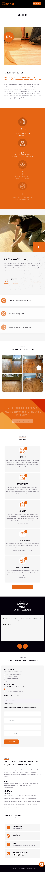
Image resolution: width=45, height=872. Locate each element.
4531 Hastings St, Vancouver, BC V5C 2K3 (24, 845)
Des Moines (11, 804)
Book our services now (22, 587)
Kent (30, 795)
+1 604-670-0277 (18, 828)
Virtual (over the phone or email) (14, 691)
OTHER (8, 681)
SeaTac (6, 804)
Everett (19, 798)
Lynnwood (14, 798)
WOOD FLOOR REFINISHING (13, 674)
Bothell (30, 798)
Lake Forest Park (8, 807)
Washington (7, 793)
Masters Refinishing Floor (28, 868)
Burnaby (12, 783)
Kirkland (16, 795)
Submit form (11, 741)
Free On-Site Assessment (13, 689)
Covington (22, 807)
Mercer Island (27, 801)
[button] (38, 367)
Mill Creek (28, 804)
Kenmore (34, 798)
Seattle (5, 795)
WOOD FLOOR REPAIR (12, 679)
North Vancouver (8, 787)
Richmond (16, 785)
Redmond (21, 795)
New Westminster (28, 785)
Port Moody (25, 783)
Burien (38, 801)
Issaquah (20, 801)
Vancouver (6, 783)
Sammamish (14, 801)
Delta (21, 785)
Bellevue (10, 795)
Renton (27, 795)
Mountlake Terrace (20, 804)
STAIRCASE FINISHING (12, 676)
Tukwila (34, 801)
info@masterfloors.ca (19, 837)
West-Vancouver (33, 783)
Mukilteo (34, 804)
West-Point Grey (8, 785)
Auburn (34, 795)
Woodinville (7, 801)
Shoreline (24, 798)
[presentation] (19, 646)
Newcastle (16, 807)
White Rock (18, 783)
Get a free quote (36, 3)
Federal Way (7, 798)
